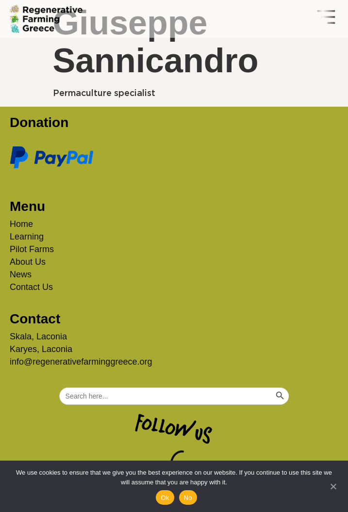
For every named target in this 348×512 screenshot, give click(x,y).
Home (21, 224)
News (21, 274)
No (188, 497)
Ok (165, 497)
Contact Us (31, 287)
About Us (28, 262)
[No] (333, 485)
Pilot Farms (32, 249)
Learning (27, 236)
